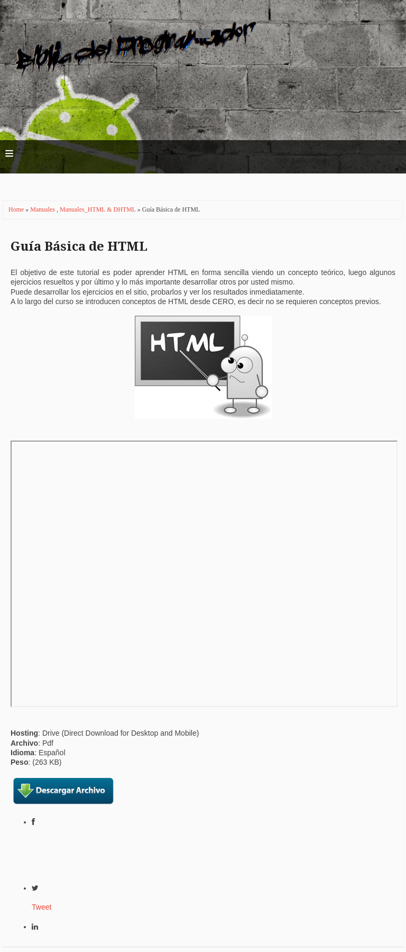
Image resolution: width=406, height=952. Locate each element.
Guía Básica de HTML (79, 246)
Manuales (43, 209)
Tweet (41, 907)
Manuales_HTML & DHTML (98, 209)
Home (16, 209)
